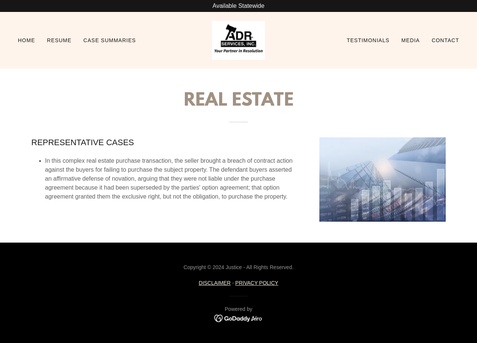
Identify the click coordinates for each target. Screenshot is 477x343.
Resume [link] (59, 40)
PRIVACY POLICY (256, 283)
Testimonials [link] (368, 40)
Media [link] (410, 40)
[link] (238, 40)
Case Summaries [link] (109, 40)
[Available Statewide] (238, 5)
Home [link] (26, 40)
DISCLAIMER (215, 283)
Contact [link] (445, 40)
